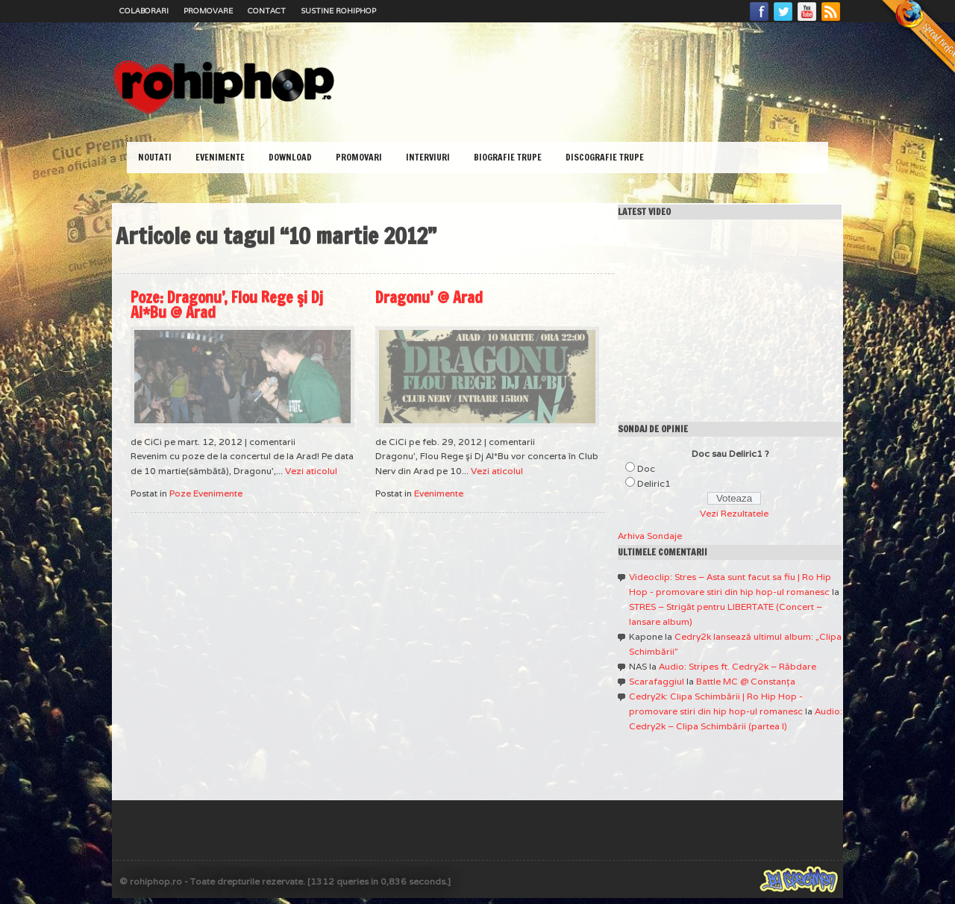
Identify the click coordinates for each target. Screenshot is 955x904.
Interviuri (428, 157)
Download (290, 157)
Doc (646, 468)
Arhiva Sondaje (650, 535)
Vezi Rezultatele (734, 513)
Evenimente (220, 157)
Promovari (359, 157)
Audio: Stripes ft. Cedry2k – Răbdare (737, 666)
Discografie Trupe (605, 157)
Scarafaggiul (656, 681)
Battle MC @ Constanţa (745, 681)
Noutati (155, 157)
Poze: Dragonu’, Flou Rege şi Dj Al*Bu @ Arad (227, 305)
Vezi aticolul (311, 470)
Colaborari (144, 11)
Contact (267, 11)
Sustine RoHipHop (338, 11)
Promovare (208, 11)
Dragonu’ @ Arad (429, 297)
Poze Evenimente (205, 493)
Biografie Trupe (508, 157)
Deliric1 (654, 483)
